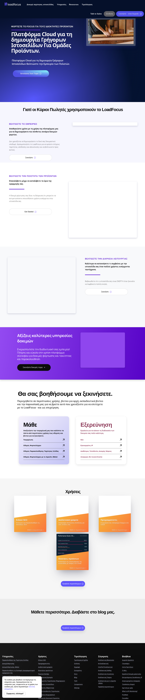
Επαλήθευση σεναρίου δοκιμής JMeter (15, 655)
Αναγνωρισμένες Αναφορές (131, 643)
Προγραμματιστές (44, 626)
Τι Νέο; (124, 633)
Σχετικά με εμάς (127, 650)
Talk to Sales (96, 14)
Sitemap (76, 650)
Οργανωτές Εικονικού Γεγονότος (49, 660)
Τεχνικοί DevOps (43, 636)
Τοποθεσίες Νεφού (128, 647)
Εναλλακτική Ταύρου (105, 640)
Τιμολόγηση (87, 4)
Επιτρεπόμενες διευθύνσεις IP (132, 640)
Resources (74, 4)
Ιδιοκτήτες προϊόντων (45, 633)
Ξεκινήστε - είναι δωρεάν (130, 14)
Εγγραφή (77, 629)
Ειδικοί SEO (42, 622)
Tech (75, 643)
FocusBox (125, 660)
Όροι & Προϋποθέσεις (100, 684)
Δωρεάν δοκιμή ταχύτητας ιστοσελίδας (16, 649)
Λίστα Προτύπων (127, 629)
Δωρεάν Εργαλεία (128, 622)
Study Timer (126, 667)
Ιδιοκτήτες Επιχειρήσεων (46, 657)
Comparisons (78, 647)
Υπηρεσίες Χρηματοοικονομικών (49, 667)
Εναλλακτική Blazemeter (106, 622)
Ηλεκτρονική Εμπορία (45, 640)
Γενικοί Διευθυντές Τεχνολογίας (48, 653)
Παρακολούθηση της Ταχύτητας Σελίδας (15, 622)
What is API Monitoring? (129, 653)
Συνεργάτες (78, 633)
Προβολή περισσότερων (73, 546)
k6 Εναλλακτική (103, 626)
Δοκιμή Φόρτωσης (8, 626)
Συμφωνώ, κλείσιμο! (14, 694)
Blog (75, 640)
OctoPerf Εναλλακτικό (105, 629)
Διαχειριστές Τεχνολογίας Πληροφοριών (51, 643)
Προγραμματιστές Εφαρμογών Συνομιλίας (52, 664)
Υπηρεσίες (61, 4)
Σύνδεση (109, 14)
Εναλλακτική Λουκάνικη (106, 636)
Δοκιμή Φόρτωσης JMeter (10, 629)
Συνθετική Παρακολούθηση (11, 639)
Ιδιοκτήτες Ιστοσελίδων (46, 647)
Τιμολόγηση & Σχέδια (81, 622)
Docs (75, 636)
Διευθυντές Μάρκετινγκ (46, 650)
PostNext (125, 657)
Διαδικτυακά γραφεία (45, 629)
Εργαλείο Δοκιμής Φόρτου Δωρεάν (14, 652)
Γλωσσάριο (125, 626)
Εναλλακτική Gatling (104, 633)
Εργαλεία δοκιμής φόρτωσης (131, 636)
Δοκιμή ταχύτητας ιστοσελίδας (40, 4)
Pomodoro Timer (127, 664)
